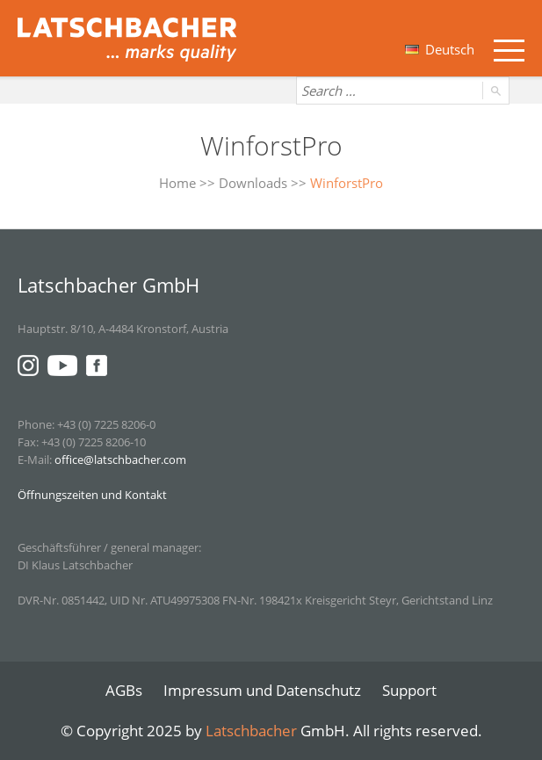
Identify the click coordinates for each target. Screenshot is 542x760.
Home (177, 183)
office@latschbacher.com (120, 459)
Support (409, 690)
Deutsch (439, 49)
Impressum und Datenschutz (262, 690)
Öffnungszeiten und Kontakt (92, 495)
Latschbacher (251, 730)
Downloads (253, 183)
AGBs (123, 690)
